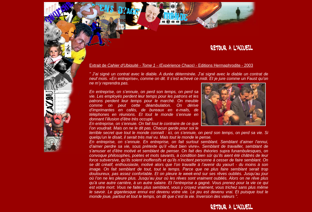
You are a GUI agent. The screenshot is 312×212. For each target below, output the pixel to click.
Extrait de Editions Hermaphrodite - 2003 (171, 65)
